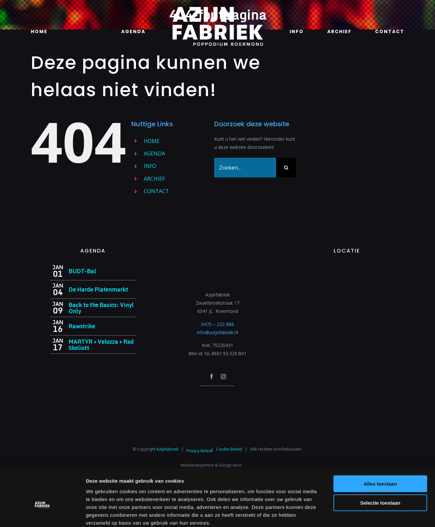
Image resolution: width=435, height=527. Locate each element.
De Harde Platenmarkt (98, 289)
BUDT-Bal (82, 271)
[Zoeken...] (245, 167)
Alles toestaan (380, 448)
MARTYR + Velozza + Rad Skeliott (101, 344)
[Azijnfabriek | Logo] (217, 9)
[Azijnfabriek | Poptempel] (217, 395)
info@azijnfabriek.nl (217, 332)
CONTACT (156, 191)
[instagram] (223, 376)
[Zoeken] (286, 167)
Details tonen (353, 514)
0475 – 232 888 (217, 324)
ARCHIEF (154, 178)
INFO (150, 166)
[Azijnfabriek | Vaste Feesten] (347, 267)
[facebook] (211, 376)
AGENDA (154, 153)
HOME (152, 141)
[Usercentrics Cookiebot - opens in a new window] (42, 514)
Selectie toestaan (380, 468)
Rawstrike (81, 326)
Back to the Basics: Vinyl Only (101, 307)
